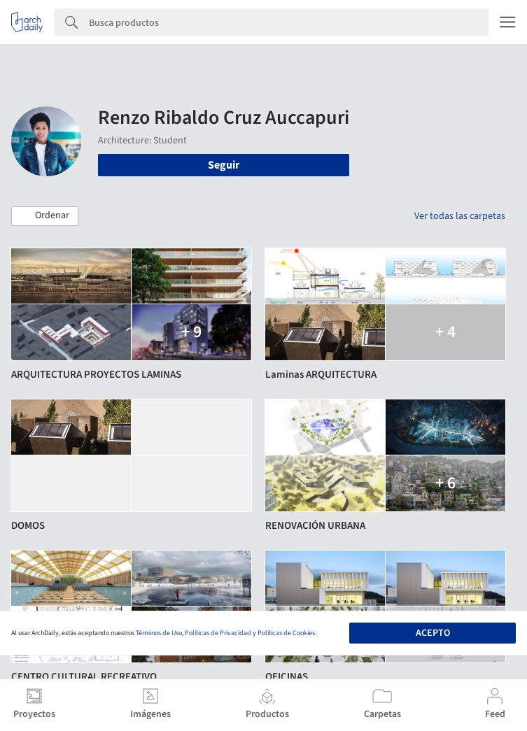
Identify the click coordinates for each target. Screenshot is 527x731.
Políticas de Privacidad (218, 633)
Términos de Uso (159, 633)
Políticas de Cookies (286, 633)
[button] (44, 216)
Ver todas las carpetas (459, 216)
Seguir (223, 165)
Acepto (433, 633)
